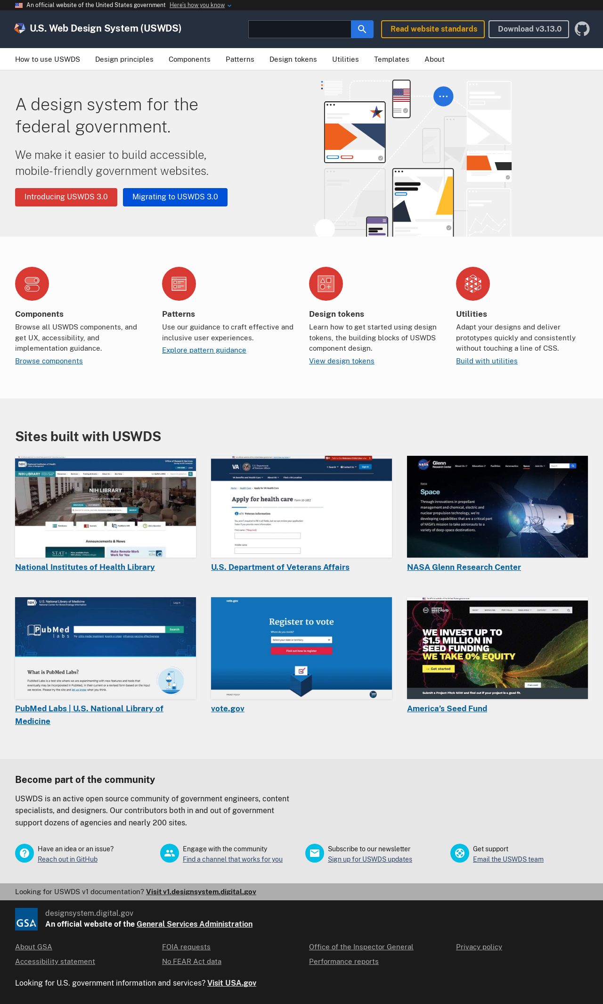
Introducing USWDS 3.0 (66, 196)
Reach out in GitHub (68, 859)
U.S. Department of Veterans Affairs (280, 567)
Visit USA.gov (231, 983)
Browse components (49, 361)
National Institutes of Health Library (85, 567)
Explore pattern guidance (204, 350)
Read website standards (434, 29)
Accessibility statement (55, 961)
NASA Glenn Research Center (464, 567)
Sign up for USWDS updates (370, 859)
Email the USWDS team (508, 859)
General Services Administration (195, 924)
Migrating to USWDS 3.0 (175, 196)
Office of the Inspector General (361, 947)
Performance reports (344, 961)
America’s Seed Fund (447, 708)
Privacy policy (479, 947)
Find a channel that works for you (233, 859)
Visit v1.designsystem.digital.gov (201, 892)
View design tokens (342, 361)
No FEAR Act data (191, 961)
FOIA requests (186, 947)
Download (530, 29)
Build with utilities (487, 361)
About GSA (33, 947)
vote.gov (227, 708)
